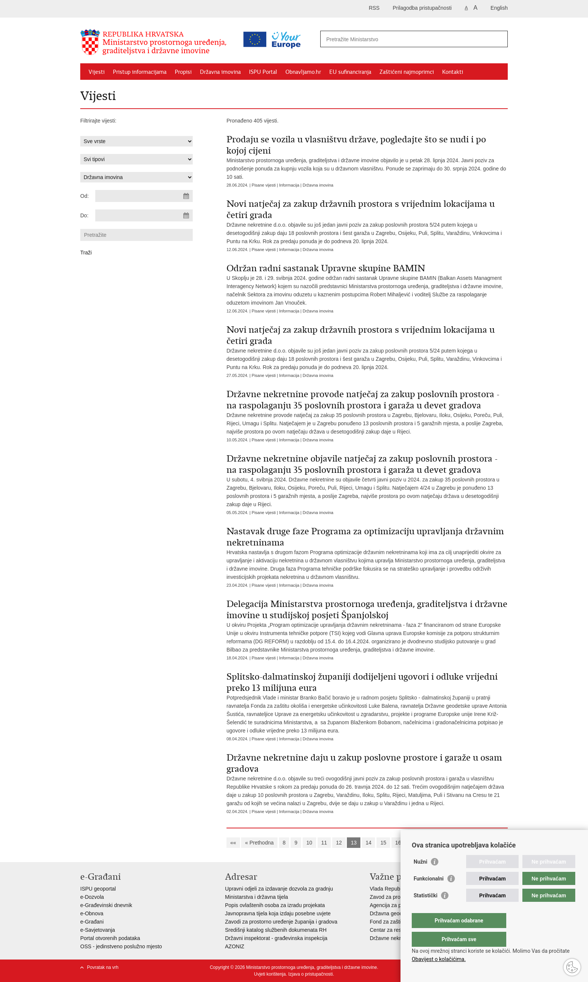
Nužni (420, 877)
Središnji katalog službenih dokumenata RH (276, 930)
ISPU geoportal (98, 889)
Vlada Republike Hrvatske (400, 889)
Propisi (183, 72)
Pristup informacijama (139, 72)
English (499, 8)
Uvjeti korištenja (270, 974)
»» (461, 843)
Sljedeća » (437, 843)
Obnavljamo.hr (303, 72)
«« (233, 843)
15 (383, 843)
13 (354, 843)
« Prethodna (259, 843)
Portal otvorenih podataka (110, 938)
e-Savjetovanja (97, 930)
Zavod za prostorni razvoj (399, 897)
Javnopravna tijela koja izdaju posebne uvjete (278, 913)
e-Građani (92, 922)
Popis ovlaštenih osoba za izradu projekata (275, 905)
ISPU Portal (263, 72)
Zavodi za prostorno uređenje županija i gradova (281, 922)
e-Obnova (91, 913)
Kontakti (452, 72)
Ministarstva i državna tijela (256, 897)
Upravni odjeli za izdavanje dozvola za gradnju (279, 889)
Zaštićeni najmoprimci (407, 72)
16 (398, 843)
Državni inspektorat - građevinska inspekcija (276, 938)
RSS (374, 8)
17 (413, 843)
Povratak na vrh (102, 967)
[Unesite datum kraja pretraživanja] (144, 215)
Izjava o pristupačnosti (310, 974)
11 (324, 843)
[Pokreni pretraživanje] (499, 39)
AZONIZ (234, 946)
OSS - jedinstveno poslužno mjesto (121, 946)
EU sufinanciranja (350, 72)
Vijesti (96, 72)
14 (369, 843)
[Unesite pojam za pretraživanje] (381, 39)
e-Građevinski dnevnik (106, 905)
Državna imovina (220, 72)
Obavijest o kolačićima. (439, 959)
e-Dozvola (92, 897)
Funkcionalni (429, 894)
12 (339, 843)
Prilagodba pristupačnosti (422, 8)
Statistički (425, 910)
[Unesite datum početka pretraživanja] (144, 196)
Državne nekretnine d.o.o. (400, 938)
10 (309, 843)
